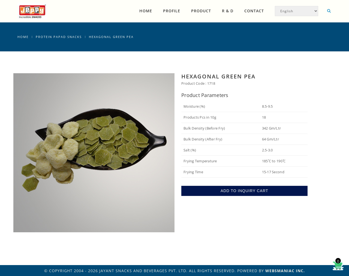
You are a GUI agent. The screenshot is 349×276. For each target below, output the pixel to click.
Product (201, 10)
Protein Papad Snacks (59, 37)
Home (145, 10)
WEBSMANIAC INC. (285, 270)
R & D (227, 10)
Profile (171, 10)
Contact (254, 10)
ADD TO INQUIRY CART (244, 191)
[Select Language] (296, 11)
